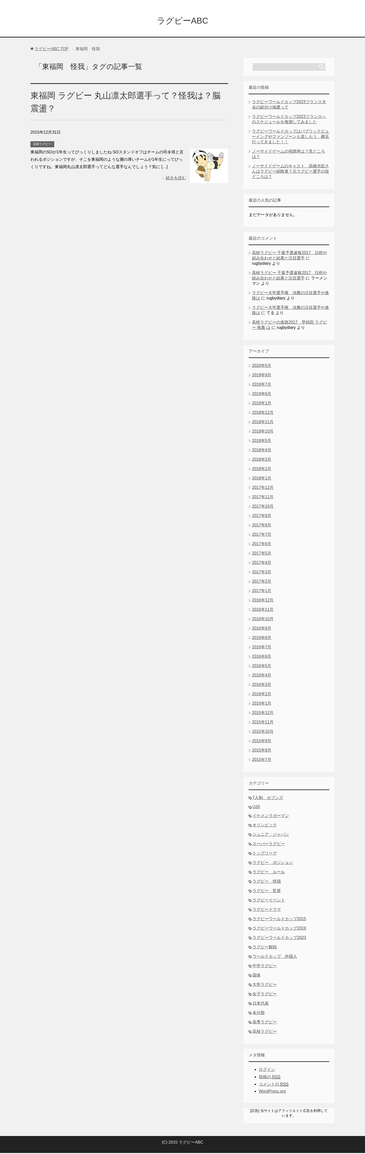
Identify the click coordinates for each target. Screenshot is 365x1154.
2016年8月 (261, 638)
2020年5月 (261, 366)
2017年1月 (261, 592)
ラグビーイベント (268, 901)
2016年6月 (261, 657)
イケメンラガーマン (270, 816)
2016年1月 (261, 704)
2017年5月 (261, 554)
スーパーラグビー (268, 845)
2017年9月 (261, 516)
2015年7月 (261, 760)
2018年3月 (261, 460)
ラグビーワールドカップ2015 (279, 920)
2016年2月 (261, 695)
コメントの (273, 1085)
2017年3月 (261, 573)
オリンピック (264, 826)
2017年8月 (261, 526)
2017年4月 (261, 563)
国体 (256, 976)
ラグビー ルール (268, 873)
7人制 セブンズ (267, 798)
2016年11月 (262, 610)
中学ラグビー (264, 967)
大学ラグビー (264, 985)
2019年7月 (261, 385)
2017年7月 (261, 535)
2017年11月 (262, 498)
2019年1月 (261, 404)
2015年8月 (261, 751)
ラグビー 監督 (266, 892)
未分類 (258, 1013)
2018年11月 (262, 423)
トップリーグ (264, 854)
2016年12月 (262, 601)
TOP (51, 50)
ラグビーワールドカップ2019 (279, 929)
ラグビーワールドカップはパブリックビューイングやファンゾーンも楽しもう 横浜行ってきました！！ (290, 137)
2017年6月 (261, 545)
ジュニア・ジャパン (270, 835)
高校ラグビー (42, 145)
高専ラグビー (264, 1023)
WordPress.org (272, 1092)
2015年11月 (262, 723)
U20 (256, 808)
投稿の (269, 1078)
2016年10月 (262, 620)
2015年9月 (261, 742)
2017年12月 (262, 488)
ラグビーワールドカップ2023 (279, 938)
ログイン (267, 1070)
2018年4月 (261, 451)
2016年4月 (261, 676)
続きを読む (176, 179)
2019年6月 (261, 395)
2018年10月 (262, 432)
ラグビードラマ (266, 910)
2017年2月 (261, 582)
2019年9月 (261, 376)
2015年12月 (262, 714)
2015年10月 (262, 732)
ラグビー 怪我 (266, 882)
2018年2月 (261, 470)
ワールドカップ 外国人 (274, 957)
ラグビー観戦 (264, 948)
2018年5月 (261, 441)
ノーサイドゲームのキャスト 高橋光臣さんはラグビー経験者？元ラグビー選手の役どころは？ (290, 172)
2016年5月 (261, 667)
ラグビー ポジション (272, 863)
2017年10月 (262, 507)
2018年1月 (261, 479)
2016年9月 (261, 629)
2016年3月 (261, 685)
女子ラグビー (264, 995)
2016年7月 (261, 648)
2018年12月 (262, 413)
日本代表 (260, 1004)
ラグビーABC (182, 21)
